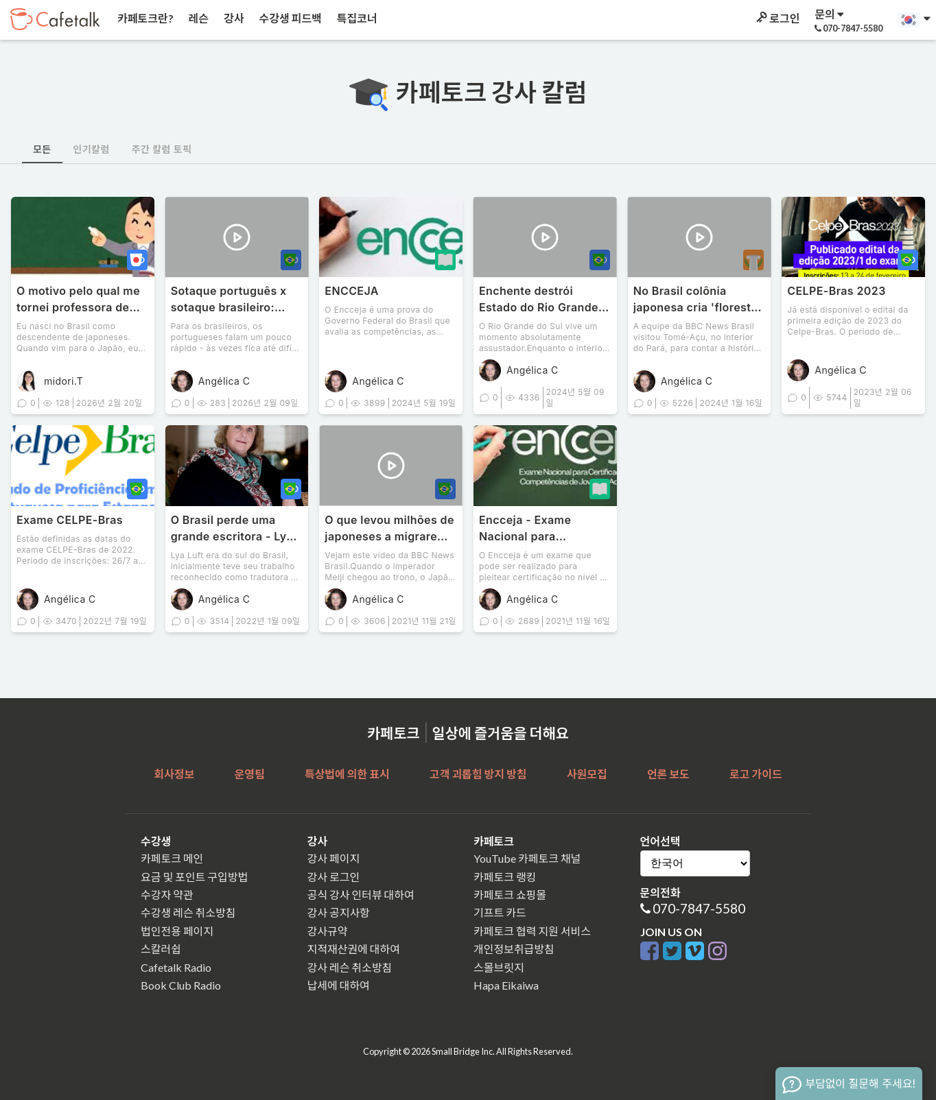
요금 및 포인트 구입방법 (194, 876)
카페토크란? (144, 18)
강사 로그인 (333, 876)
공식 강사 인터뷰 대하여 (360, 894)
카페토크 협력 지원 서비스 (532, 930)
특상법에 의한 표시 (347, 773)
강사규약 (327, 930)
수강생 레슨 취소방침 (188, 912)
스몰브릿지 (498, 967)
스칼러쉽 (161, 948)
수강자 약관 (167, 894)
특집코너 (356, 18)
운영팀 (249, 773)
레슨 (198, 18)
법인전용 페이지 (177, 930)
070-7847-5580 (699, 908)
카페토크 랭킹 (504, 876)
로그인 (776, 18)
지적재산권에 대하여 (353, 948)
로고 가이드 (755, 773)
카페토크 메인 (172, 858)
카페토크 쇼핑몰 (509, 894)
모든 (42, 149)
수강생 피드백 (289, 18)
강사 (233, 18)
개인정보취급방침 (513, 948)
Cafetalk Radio (176, 967)
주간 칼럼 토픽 (162, 149)
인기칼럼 (91, 149)
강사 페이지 (333, 858)
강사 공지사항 (338, 912)
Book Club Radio (181, 985)
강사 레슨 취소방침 (350, 967)
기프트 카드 (499, 912)
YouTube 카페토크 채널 (527, 858)
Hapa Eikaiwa (506, 985)
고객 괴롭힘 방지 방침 (478, 773)
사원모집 (587, 773)
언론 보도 (668, 773)
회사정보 (174, 773)
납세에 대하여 (338, 985)
